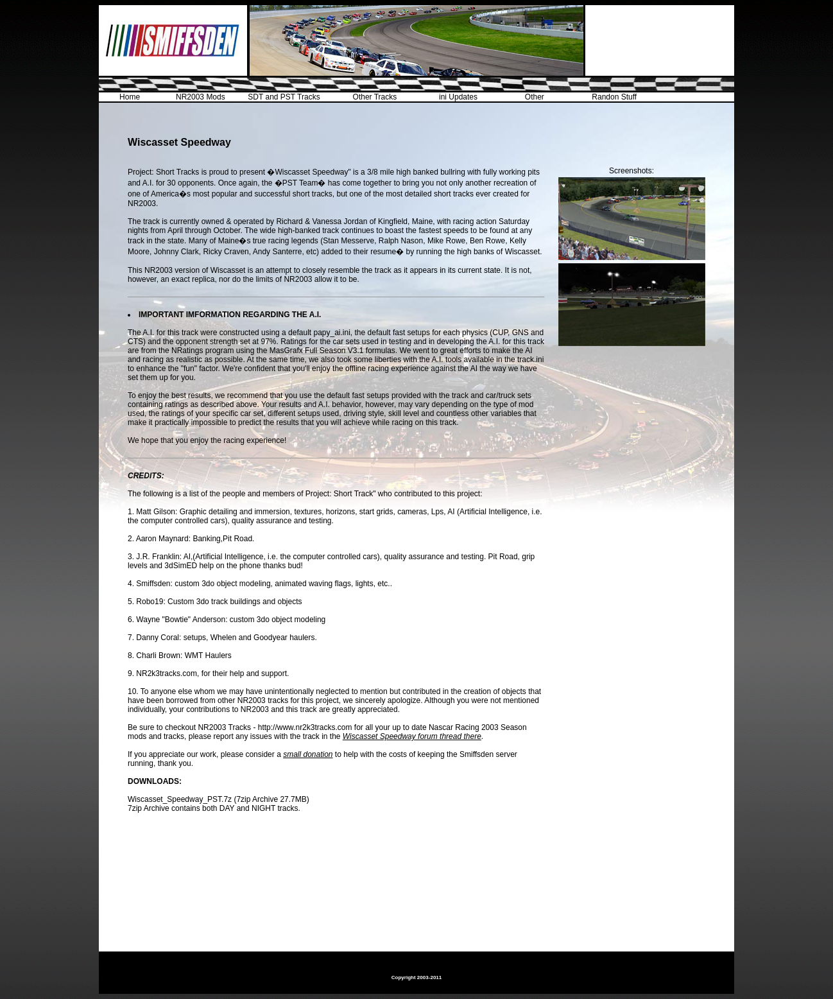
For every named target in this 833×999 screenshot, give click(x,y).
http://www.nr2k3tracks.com (305, 727)
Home (129, 96)
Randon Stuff (614, 96)
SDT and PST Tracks (284, 96)
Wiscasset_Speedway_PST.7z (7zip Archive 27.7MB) (218, 799)
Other (534, 96)
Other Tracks (375, 96)
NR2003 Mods (200, 96)
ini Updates (458, 96)
